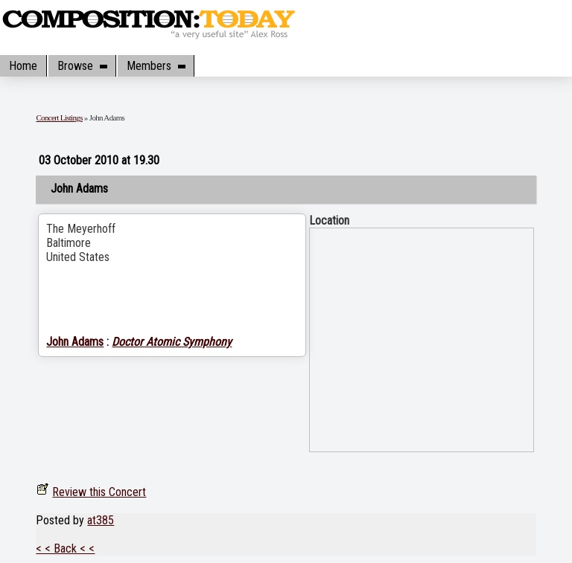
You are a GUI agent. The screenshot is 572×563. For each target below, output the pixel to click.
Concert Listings (59, 117)
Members (156, 66)
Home (23, 66)
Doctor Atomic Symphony (172, 342)
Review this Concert (99, 492)
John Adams (75, 342)
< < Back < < (65, 548)
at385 (100, 520)
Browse (82, 66)
